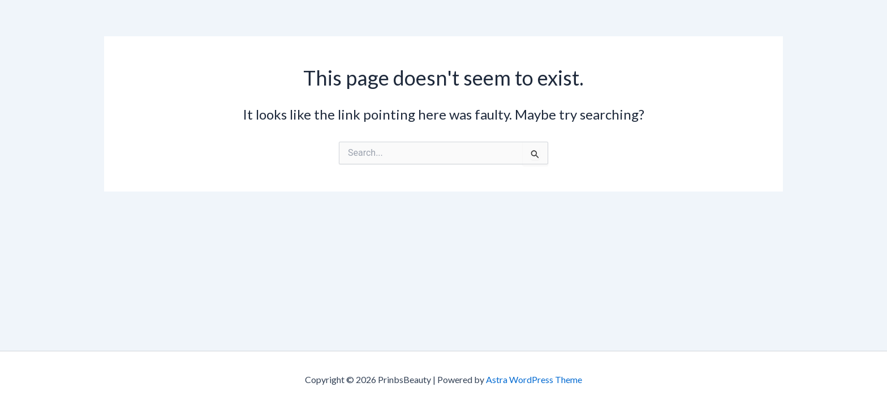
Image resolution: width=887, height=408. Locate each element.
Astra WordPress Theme (534, 379)
